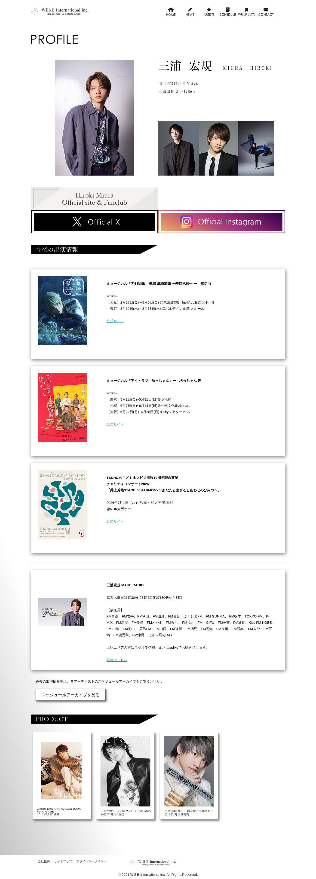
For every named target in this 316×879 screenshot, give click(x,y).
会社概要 (44, 861)
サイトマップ (63, 861)
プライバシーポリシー (91, 861)
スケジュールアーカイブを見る (68, 695)
